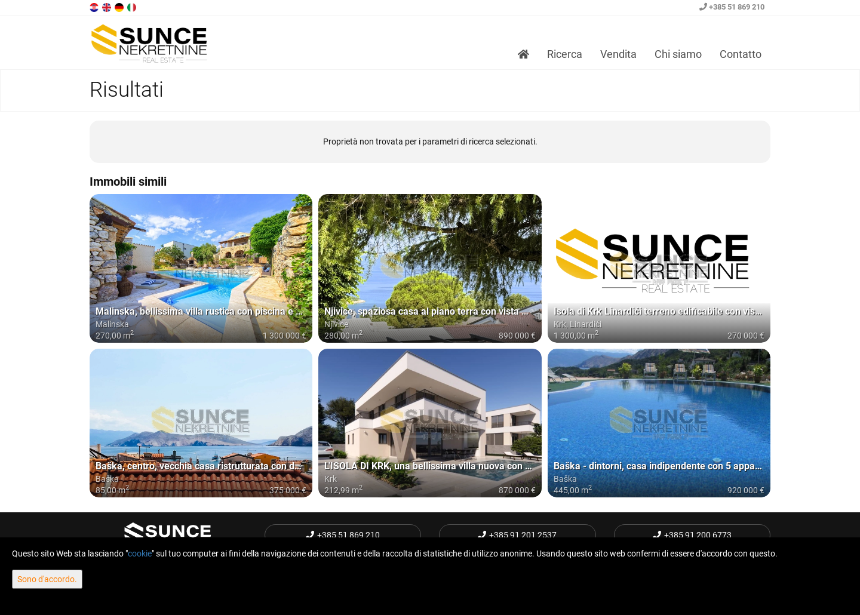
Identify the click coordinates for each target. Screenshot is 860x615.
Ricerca (564, 54)
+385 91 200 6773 (692, 535)
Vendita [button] (618, 54)
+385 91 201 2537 (517, 535)
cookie (140, 553)
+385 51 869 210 (731, 6)
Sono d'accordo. (47, 579)
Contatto (740, 54)
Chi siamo (678, 54)
